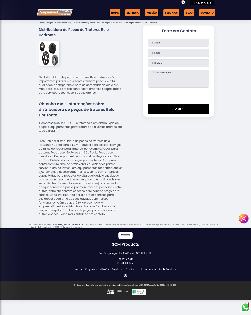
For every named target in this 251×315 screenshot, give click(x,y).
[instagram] (183, 2)
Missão (151, 12)
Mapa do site (147, 269)
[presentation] (178, 95)
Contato (207, 12)
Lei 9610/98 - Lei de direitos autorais (67, 227)
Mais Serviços (168, 269)
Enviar (178, 109)
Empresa (132, 12)
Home (114, 12)
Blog (189, 12)
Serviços (171, 12)
